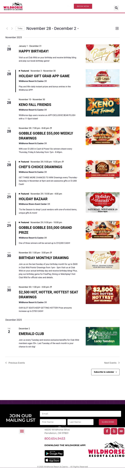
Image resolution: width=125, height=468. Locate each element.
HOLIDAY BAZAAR (33, 199)
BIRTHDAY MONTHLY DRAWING (44, 258)
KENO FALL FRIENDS (35, 105)
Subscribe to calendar (104, 372)
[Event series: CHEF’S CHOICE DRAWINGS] (63, 162)
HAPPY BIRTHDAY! (34, 51)
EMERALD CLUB (31, 334)
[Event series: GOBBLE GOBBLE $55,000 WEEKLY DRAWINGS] (51, 128)
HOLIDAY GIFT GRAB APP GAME (44, 76)
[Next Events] (12, 28)
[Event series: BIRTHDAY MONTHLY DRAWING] (51, 252)
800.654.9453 (54, 438)
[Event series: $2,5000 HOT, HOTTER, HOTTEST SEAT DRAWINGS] (51, 287)
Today (20, 28)
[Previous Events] (7, 28)
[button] (68, 6)
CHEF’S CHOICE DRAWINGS (40, 167)
